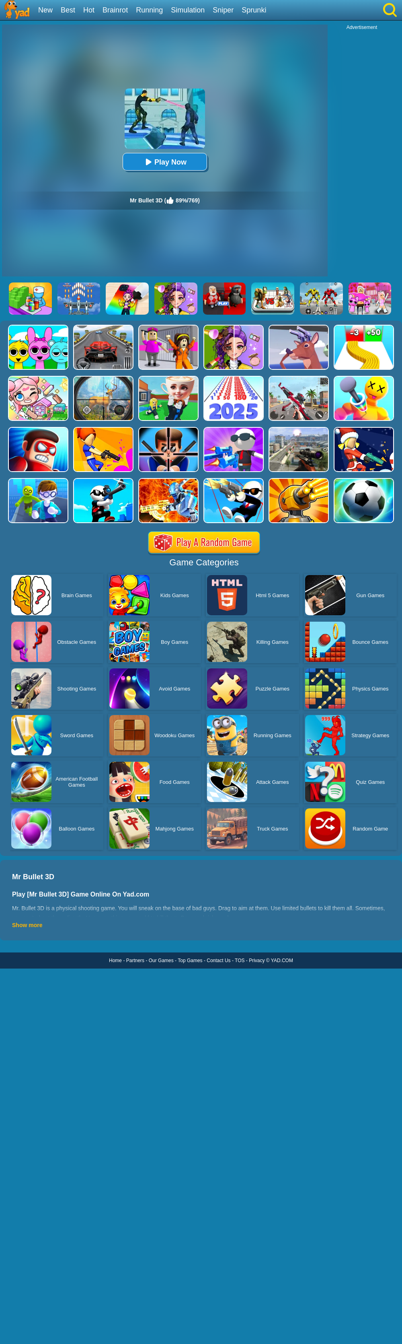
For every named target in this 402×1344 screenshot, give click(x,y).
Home (115, 960)
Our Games (161, 960)
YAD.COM (282, 960)
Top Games (190, 960)
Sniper (223, 10)
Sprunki (254, 10)
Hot (88, 10)
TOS (239, 960)
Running (149, 10)
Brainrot (115, 10)
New (45, 10)
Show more (27, 925)
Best (68, 10)
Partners (135, 960)
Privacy (257, 960)
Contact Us (218, 960)
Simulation (188, 10)
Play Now (165, 162)
